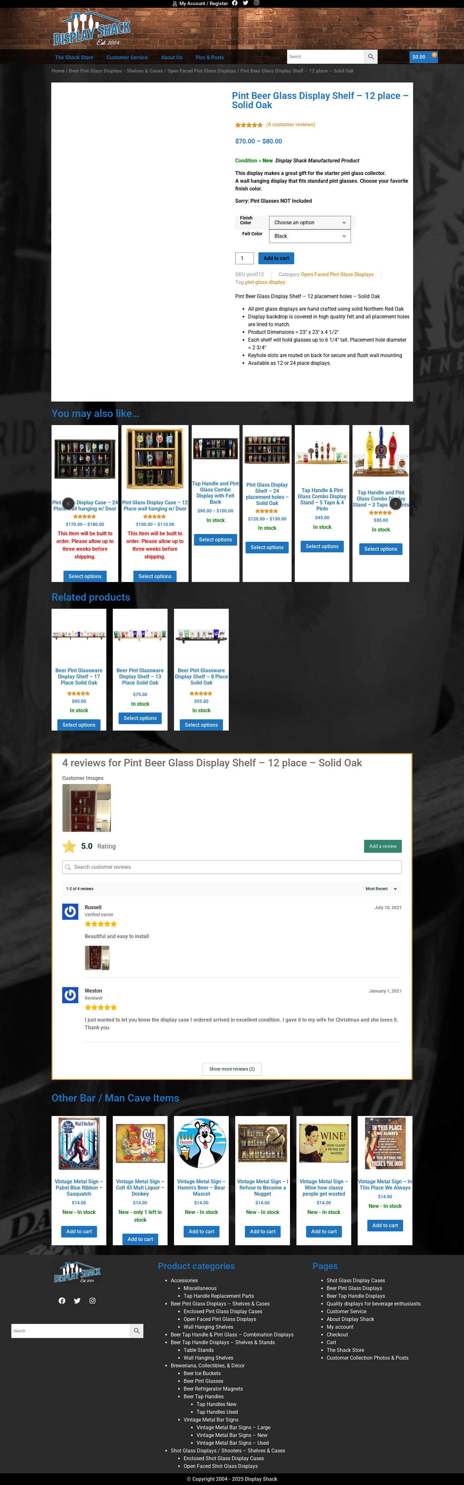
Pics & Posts (210, 57)
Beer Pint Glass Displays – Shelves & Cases (220, 1304)
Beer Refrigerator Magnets (213, 1389)
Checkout (337, 1335)
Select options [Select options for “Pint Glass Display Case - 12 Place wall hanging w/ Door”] (155, 576)
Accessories (184, 1280)
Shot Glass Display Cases (356, 1280)
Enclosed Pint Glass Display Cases (223, 1311)
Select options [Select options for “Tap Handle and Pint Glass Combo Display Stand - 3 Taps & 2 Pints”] (380, 549)
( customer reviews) (290, 124)
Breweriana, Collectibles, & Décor (208, 1366)
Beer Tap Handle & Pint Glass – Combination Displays (232, 1335)
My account (340, 1327)
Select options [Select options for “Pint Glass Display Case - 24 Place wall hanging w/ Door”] (85, 576)
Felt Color (252, 234)
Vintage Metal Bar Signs (211, 1420)
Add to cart (276, 258)
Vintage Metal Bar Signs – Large (233, 1427)
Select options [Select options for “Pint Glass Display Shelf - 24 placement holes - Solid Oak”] (267, 547)
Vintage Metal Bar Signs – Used (233, 1443)
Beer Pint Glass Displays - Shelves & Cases (116, 71)
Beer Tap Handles (204, 1396)
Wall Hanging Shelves (208, 1327)
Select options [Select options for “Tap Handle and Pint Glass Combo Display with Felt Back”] (215, 540)
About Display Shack (350, 1319)
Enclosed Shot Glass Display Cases (224, 1458)
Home (58, 71)
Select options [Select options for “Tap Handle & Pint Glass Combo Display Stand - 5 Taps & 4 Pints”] (322, 546)
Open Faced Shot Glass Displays (221, 1466)
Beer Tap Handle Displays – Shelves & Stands (223, 1342)
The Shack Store (74, 57)
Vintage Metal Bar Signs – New (232, 1435)
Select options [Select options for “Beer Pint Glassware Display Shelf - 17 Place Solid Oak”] (79, 725)
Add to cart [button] (79, 1231)
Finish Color (246, 220)
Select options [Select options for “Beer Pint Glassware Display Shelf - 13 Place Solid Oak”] (140, 718)
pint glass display (265, 282)
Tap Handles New (217, 1404)
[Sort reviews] (380, 889)
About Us (171, 57)
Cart (331, 1342)
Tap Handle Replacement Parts (219, 1296)
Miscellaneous (200, 1288)
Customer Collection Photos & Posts (368, 1358)
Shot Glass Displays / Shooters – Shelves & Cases (228, 1451)
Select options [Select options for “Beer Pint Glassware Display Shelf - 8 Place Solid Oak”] (201, 725)
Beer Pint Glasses (203, 1381)
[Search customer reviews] (232, 867)
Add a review (383, 846)
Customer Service (127, 57)
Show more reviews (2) (232, 1069)
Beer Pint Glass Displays (354, 1288)
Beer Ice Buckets (202, 1373)
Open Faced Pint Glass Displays (202, 71)
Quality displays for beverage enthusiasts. (374, 1304)
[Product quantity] (244, 258)
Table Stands (199, 1350)
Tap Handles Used (217, 1412)
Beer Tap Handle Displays (356, 1296)
